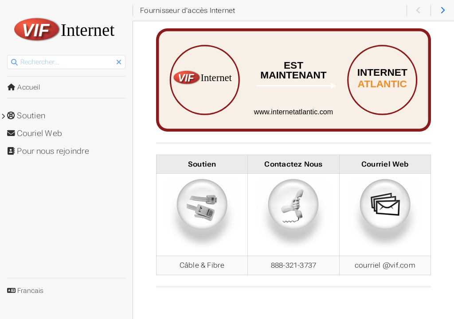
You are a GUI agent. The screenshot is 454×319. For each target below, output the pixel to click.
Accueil (23, 87)
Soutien (26, 115)
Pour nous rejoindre (48, 151)
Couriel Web (34, 133)
